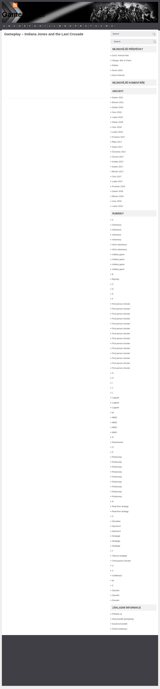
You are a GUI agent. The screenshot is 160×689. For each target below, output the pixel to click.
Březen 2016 (118, 196)
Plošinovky (117, 457)
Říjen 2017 (117, 142)
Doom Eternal (118, 75)
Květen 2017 (117, 161)
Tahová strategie (119, 556)
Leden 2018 (117, 132)
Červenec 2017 (119, 152)
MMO (114, 417)
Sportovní (116, 526)
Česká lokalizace (119, 629)
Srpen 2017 (117, 147)
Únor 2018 (117, 127)
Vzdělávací (117, 575)
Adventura (116, 225)
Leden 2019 (117, 117)
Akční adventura (119, 244)
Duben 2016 (117, 191)
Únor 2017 (117, 176)
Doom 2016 (117, 70)
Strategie (116, 536)
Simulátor (116, 521)
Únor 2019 (117, 112)
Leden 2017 (117, 181)
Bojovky (115, 279)
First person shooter (121, 304)
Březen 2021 (118, 102)
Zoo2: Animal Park (120, 55)
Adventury (116, 235)
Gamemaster (23, 14)
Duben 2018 (117, 122)
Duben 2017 (117, 166)
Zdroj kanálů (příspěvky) (123, 619)
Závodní (115, 590)
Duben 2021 (117, 97)
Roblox (115, 65)
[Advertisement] (80, 660)
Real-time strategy (120, 506)
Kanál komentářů (119, 624)
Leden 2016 (117, 206)
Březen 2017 (118, 171)
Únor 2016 (117, 201)
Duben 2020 (117, 107)
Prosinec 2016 (118, 186)
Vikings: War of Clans (121, 60)
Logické (115, 397)
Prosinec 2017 (118, 137)
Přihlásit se (117, 614)
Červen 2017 (118, 157)
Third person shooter (121, 561)
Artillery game (118, 254)
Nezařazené (117, 442)
